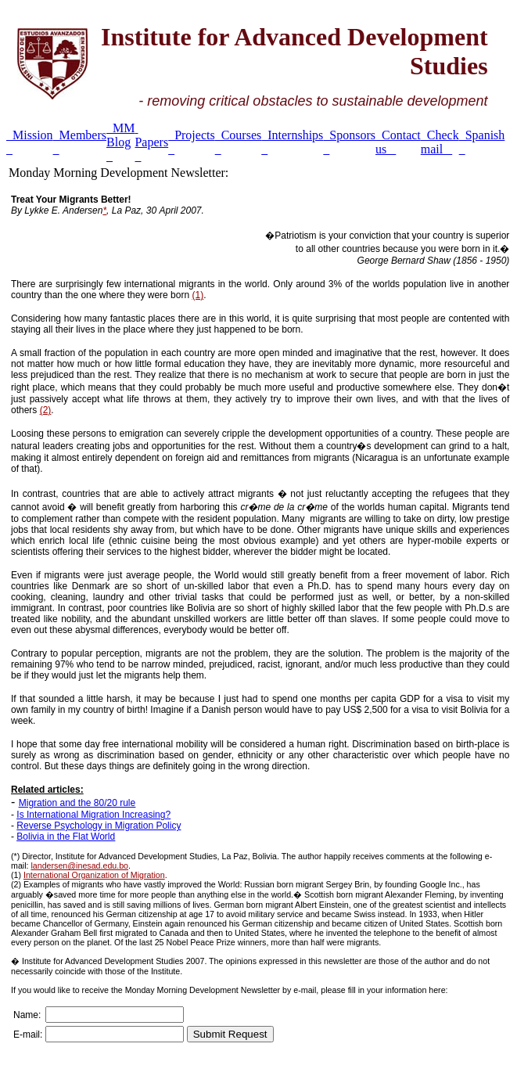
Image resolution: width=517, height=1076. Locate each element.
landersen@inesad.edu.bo (79, 865)
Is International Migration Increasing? (93, 814)
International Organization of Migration (94, 875)
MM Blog (120, 142)
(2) (46, 410)
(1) (197, 295)
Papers (151, 142)
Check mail (440, 142)
